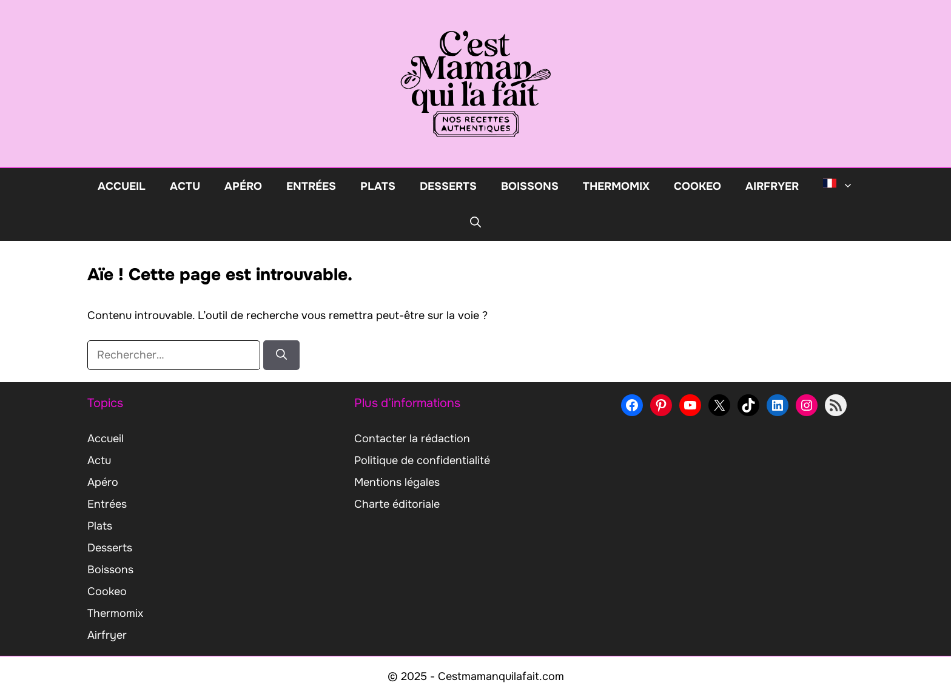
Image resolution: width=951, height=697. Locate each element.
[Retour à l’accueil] (475, 83)
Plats (377, 186)
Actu (185, 186)
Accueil (122, 186)
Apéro (243, 186)
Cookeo (697, 186)
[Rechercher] (281, 355)
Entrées (311, 186)
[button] (475, 222)
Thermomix (616, 186)
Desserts (448, 186)
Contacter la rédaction (412, 438)
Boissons (530, 186)
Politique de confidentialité (422, 460)
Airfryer (772, 186)
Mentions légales (397, 482)
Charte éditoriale (397, 504)
